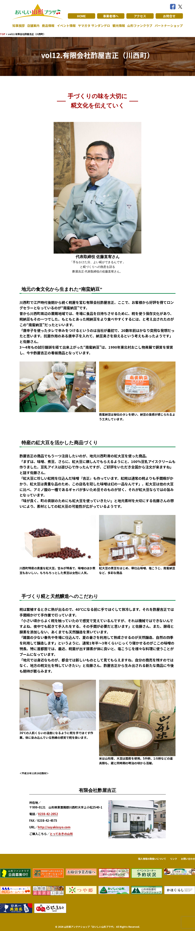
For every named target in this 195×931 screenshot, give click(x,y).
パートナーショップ (169, 25)
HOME (81, 16)
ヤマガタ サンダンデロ (94, 25)
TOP (2, 34)
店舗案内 (33, 25)
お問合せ (169, 16)
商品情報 (48, 25)
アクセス (140, 16)
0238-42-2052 (48, 814)
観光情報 (119, 25)
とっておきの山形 (61, 834)
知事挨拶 (18, 25)
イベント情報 (66, 25)
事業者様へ (111, 16)
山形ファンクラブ (139, 25)
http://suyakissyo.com (54, 827)
